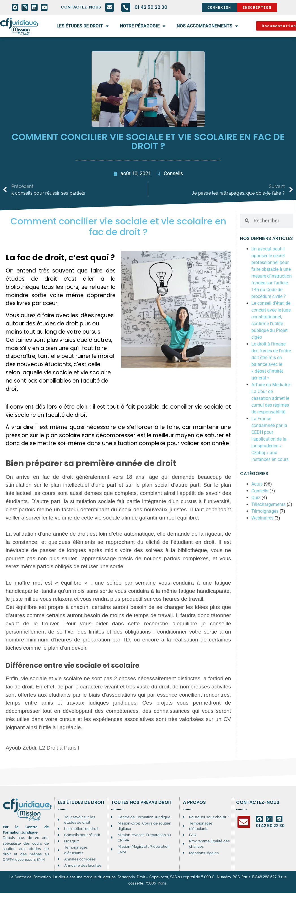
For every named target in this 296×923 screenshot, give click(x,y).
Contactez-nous (81, 7)
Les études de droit (83, 26)
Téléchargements (268, 504)
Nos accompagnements (207, 26)
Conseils (173, 173)
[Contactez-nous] (109, 7)
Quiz (255, 497)
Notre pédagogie (142, 26)
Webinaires (262, 518)
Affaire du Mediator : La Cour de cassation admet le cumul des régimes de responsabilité (271, 398)
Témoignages (264, 511)
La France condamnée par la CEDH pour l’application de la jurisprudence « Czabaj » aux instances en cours (270, 439)
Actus (257, 484)
